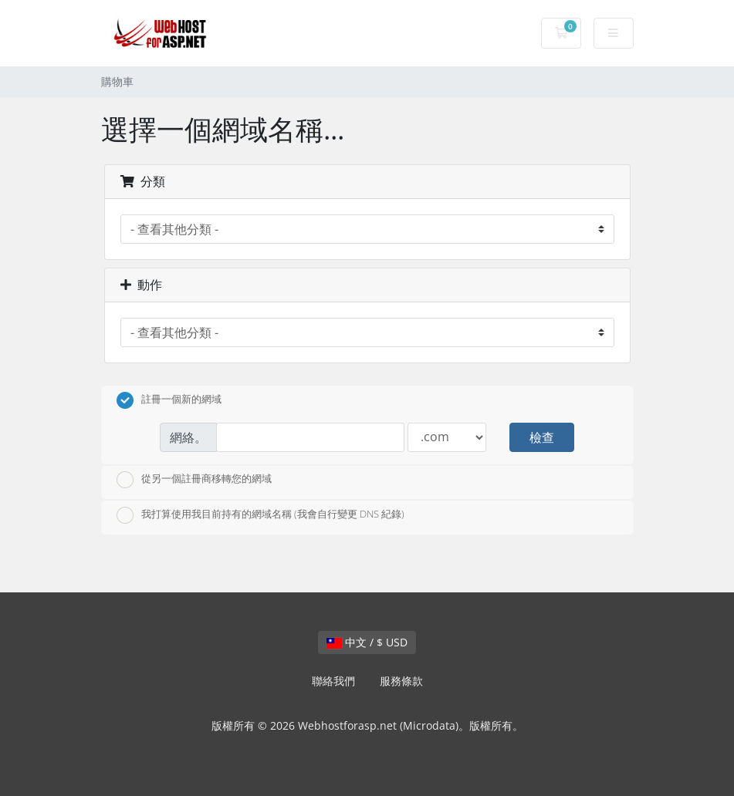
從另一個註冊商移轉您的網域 (194, 479)
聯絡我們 (333, 680)
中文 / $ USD (367, 642)
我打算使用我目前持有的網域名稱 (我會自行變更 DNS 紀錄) (260, 515)
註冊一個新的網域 (169, 400)
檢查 (541, 437)
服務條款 (401, 680)
